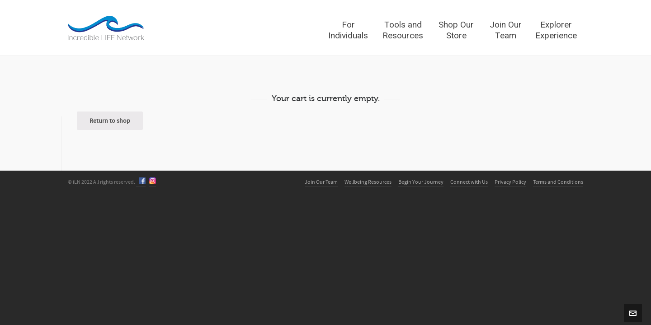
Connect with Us (469, 182)
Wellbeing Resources (368, 182)
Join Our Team (321, 182)
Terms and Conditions (558, 182)
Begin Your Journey (420, 182)
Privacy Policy (510, 182)
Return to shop (110, 121)
